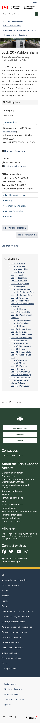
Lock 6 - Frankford (19, 278)
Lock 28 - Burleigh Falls (21, 337)
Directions (12, 122)
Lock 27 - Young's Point (21, 334)
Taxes (4, 606)
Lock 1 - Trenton (18, 263)
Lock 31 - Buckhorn (19, 343)
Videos (8, 216)
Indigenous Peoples (11, 653)
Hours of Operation (14, 151)
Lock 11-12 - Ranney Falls (22, 292)
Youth (4, 663)
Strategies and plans (12, 491)
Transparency (8, 476)
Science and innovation (12, 647)
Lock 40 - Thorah (18, 369)
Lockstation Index (10, 245)
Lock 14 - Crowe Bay (20, 298)
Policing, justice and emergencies (17, 627)
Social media (10, 684)
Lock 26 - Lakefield (19, 332)
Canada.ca (6, 21)
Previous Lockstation (15, 227)
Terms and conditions (12, 497)
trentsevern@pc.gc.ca (15, 166)
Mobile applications (13, 689)
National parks (9, 508)
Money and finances (11, 642)
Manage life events (10, 668)
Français (35, 2)
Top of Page (9, 716)
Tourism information (15, 205)
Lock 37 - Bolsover (19, 360)
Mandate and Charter (12, 472)
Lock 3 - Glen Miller (19, 269)
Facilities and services (15, 195)
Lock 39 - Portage (19, 366)
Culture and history (11, 521)
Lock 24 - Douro (18, 326)
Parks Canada (17, 21)
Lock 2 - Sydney (18, 266)
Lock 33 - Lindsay (18, 349)
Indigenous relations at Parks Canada (16, 486)
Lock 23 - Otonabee (19, 323)
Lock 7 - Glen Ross (19, 280)
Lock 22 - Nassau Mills (21, 320)
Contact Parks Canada (12, 455)
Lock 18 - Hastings (19, 309)
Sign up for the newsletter (14, 558)
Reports (5, 494)
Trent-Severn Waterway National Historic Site (21, 30)
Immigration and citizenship (14, 580)
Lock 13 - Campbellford (21, 295)
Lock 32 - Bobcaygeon (21, 346)
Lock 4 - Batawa (18, 272)
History (8, 200)
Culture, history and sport (13, 621)
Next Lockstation (26, 234)
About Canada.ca (11, 694)
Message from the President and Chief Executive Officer (18, 480)
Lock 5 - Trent (17, 275)
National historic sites (12, 26)
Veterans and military (11, 658)
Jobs (3, 575)
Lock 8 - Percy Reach (20, 283)
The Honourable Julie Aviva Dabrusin (19, 536)
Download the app (11, 561)
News (4, 501)
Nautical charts (9, 131)
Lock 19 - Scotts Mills (20, 312)
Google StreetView (14, 211)
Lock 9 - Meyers (18, 286)
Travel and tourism (10, 585)
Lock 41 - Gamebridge (21, 371)
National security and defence (15, 616)
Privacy (7, 704)
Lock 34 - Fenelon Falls (21, 352)
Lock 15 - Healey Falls (20, 300)
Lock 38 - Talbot (18, 363)
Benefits (5, 595)
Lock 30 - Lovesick (19, 340)
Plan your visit (8, 35)
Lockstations (22, 35)
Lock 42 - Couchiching (21, 374)
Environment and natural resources (18, 611)
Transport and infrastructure (14, 632)
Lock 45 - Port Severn (20, 386)
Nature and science (11, 518)
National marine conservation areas (19, 511)
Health (5, 601)
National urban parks (12, 514)
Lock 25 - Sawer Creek (21, 329)
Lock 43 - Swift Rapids (21, 377)
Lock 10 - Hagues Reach (21, 289)
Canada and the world (11, 637)
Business (6, 590)
